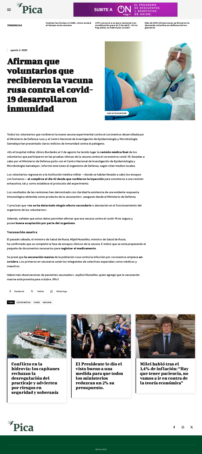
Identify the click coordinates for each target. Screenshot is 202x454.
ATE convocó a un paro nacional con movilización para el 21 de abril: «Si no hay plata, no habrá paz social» (116, 25)
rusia (37, 302)
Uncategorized (117, 113)
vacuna (47, 302)
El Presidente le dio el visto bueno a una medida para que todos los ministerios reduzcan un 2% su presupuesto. (99, 375)
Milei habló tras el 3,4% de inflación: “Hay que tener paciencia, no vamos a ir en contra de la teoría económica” (164, 373)
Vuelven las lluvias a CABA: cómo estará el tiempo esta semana (68, 24)
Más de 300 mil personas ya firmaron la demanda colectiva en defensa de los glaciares (167, 25)
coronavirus (24, 302)
